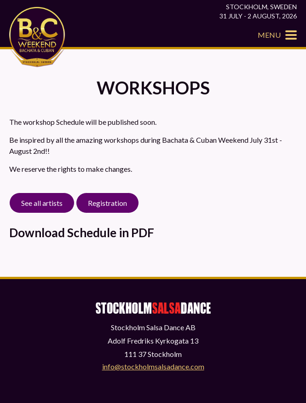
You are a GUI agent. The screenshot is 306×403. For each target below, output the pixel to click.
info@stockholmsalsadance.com (153, 366)
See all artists (42, 203)
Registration (107, 203)
